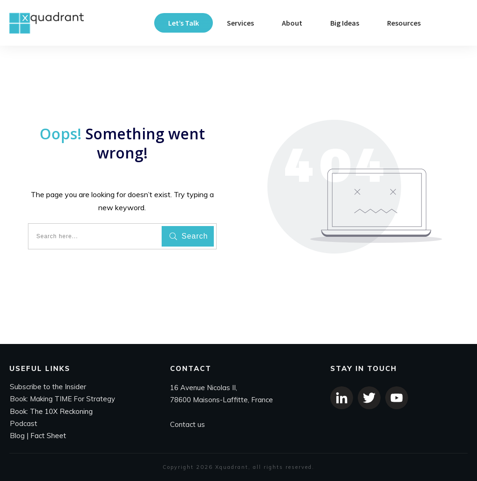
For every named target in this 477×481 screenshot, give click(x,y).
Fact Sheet (48, 435)
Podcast (23, 423)
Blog (17, 435)
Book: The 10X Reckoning (51, 411)
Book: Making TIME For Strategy (62, 399)
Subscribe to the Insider (48, 386)
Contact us (187, 424)
